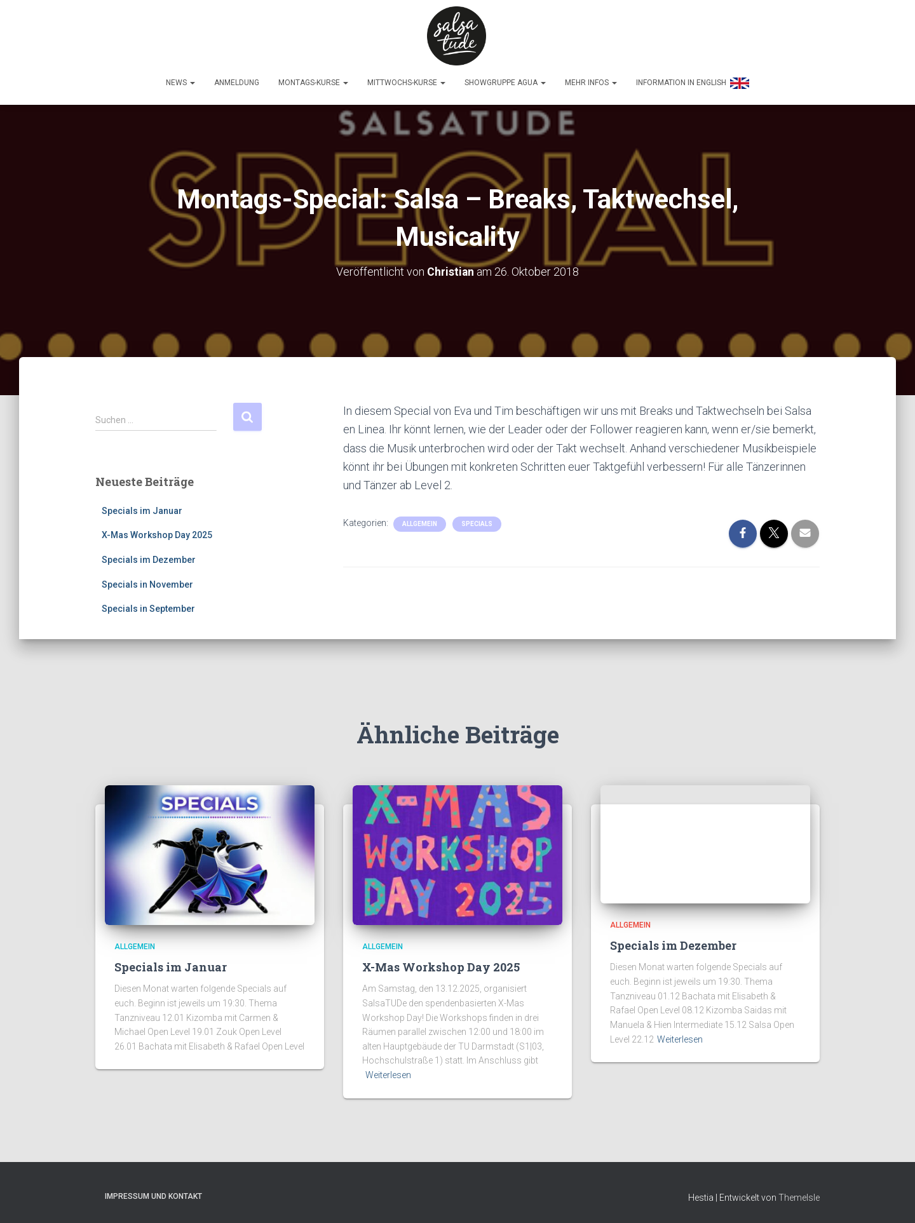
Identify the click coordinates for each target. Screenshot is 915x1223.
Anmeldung (236, 80)
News (180, 80)
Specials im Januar (142, 508)
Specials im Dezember (149, 557)
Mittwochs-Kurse (406, 80)
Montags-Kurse (313, 80)
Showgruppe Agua (505, 80)
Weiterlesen (388, 1072)
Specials (476, 521)
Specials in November (147, 582)
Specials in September (148, 607)
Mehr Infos (591, 80)
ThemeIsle (799, 1195)
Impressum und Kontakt (153, 1193)
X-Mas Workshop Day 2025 (157, 533)
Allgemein (419, 521)
